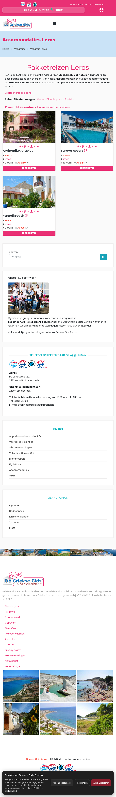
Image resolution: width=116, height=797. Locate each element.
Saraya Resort (72, 150)
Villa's (12, 475)
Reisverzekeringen (15, 655)
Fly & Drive (15, 464)
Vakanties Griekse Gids (22, 453)
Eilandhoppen (54, 99)
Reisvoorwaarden (15, 633)
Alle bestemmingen (20, 447)
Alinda (40, 99)
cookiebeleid (11, 791)
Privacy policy (13, 650)
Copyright (10, 622)
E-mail (76, 4)
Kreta (12, 528)
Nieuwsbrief (11, 661)
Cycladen (14, 505)
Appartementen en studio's (25, 436)
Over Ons (10, 628)
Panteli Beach (13, 215)
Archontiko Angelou (18, 150)
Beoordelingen (13, 666)
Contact (10, 644)
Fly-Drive (10, 611)
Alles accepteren (101, 783)
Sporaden (14, 522)
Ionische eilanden (19, 516)
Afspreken (11, 639)
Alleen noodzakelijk (62, 783)
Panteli (68, 99)
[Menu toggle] (54, 23)
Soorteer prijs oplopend (18, 92)
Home (5, 49)
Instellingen (82, 783)
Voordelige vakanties (21, 442)
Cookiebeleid (12, 617)
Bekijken (29, 168)
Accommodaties (19, 470)
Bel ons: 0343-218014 (94, 4)
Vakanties (19, 49)
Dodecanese (16, 511)
